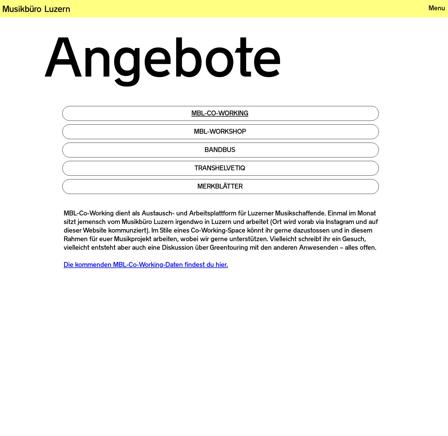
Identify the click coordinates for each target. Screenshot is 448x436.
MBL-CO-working (219, 113)
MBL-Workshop (220, 131)
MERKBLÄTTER (220, 186)
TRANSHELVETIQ (220, 168)
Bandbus (220, 150)
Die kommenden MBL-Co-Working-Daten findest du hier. (146, 265)
